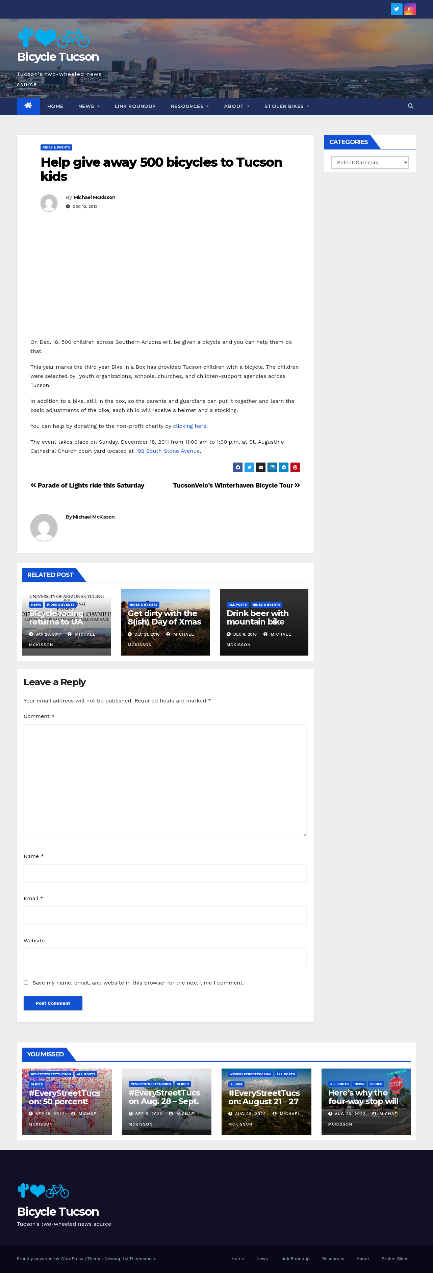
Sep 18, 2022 (50, 1113)
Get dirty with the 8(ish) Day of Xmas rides (164, 621)
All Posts (238, 604)
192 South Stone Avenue (168, 451)
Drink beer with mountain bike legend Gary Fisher (264, 621)
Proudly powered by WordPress (51, 1258)
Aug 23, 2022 (350, 1113)
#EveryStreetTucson (51, 1074)
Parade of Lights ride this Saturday (87, 485)
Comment (39, 716)
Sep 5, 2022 (148, 1113)
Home (55, 106)
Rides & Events (56, 147)
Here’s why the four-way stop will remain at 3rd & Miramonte (363, 1105)
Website (34, 940)
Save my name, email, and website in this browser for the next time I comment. (138, 982)
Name (34, 856)
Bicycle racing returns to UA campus (56, 621)
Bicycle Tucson (58, 57)
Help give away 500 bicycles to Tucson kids (161, 169)
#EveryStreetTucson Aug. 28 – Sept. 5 (164, 1101)
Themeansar (142, 1258)
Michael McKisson (95, 197)
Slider (37, 1084)
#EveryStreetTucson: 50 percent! (64, 1097)
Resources (190, 106)
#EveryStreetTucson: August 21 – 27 (264, 1097)
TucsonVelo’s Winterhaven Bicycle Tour (236, 485)
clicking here (189, 426)
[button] (410, 106)
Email (33, 898)
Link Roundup (135, 106)
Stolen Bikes (286, 106)
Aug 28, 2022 (250, 1113)
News (89, 106)
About (237, 106)
